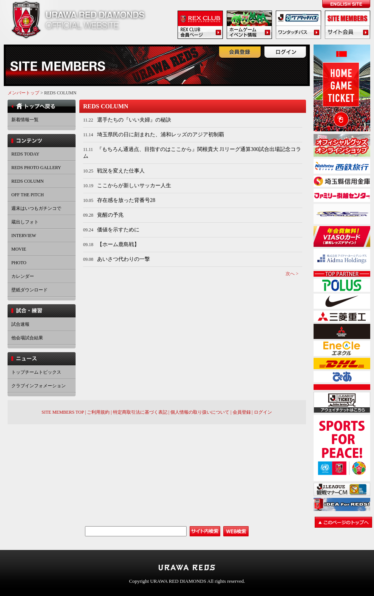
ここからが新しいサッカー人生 (134, 185)
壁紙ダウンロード (29, 290)
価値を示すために (118, 230)
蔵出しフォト (25, 222)
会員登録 (242, 412)
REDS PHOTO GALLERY (36, 167)
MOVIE (18, 249)
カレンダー (22, 276)
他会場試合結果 (27, 337)
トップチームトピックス (36, 372)
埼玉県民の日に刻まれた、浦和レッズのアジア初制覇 (160, 134)
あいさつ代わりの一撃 (123, 259)
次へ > (292, 273)
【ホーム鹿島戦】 (118, 244)
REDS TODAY (25, 154)
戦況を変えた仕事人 (121, 171)
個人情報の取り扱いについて (199, 412)
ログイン (263, 412)
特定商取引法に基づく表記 (140, 412)
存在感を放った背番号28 (126, 200)
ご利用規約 (98, 412)
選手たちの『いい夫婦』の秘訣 (134, 120)
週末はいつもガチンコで (36, 208)
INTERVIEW (23, 235)
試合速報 (20, 324)
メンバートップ (23, 92)
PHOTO (18, 262)
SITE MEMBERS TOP (63, 412)
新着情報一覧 (25, 119)
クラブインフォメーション (38, 385)
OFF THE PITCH (27, 194)
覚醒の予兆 (110, 215)
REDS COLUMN (27, 181)
